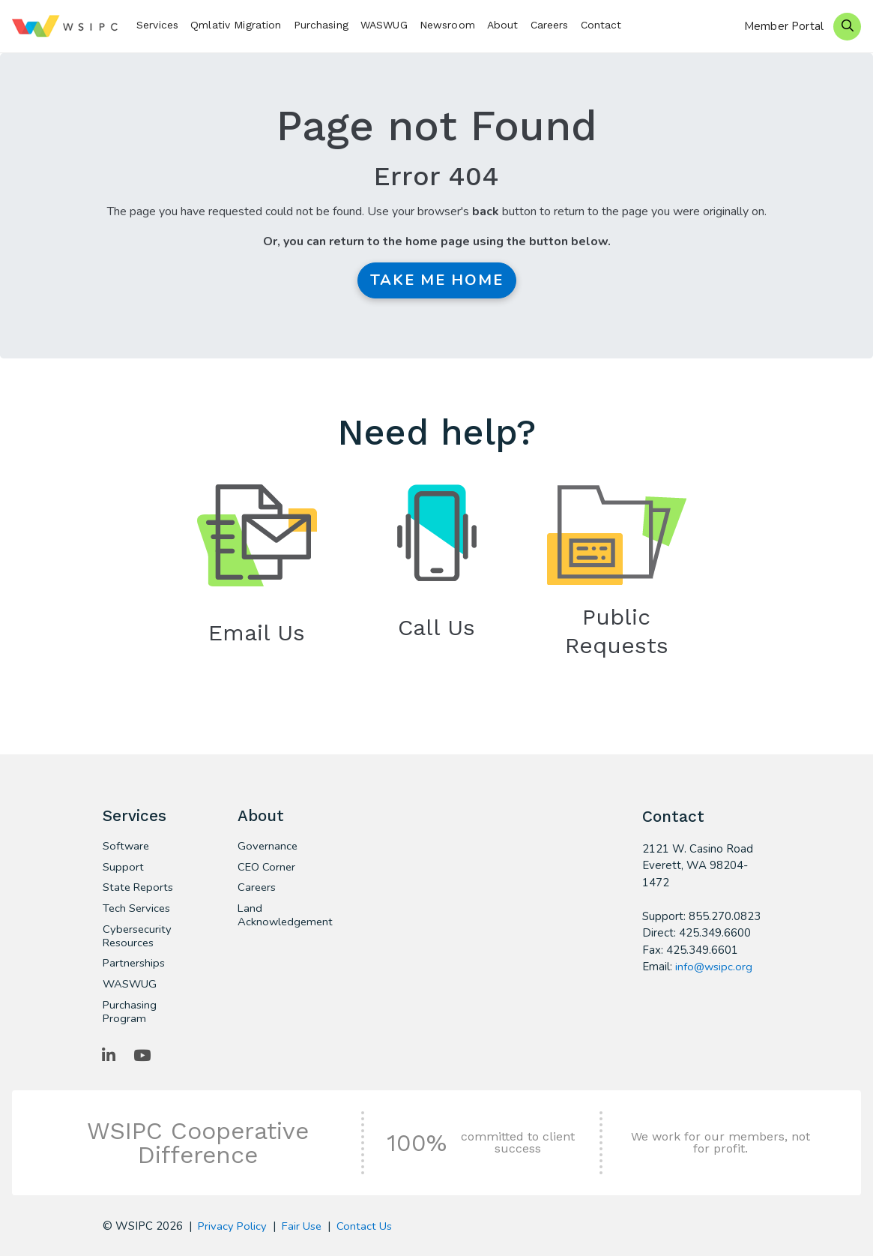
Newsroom (447, 25)
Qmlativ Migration (235, 25)
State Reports (139, 889)
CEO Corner (267, 868)
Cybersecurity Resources (138, 938)
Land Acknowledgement (279, 917)
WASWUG (384, 25)
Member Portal (784, 26)
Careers (550, 25)
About (503, 25)
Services (157, 25)
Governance (268, 847)
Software (127, 847)
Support (123, 868)
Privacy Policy (233, 1229)
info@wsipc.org (714, 967)
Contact (601, 25)
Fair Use (303, 1229)
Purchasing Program (130, 1014)
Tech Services (137, 910)
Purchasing (321, 25)
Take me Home (437, 280)
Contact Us (367, 1229)
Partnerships (134, 966)
